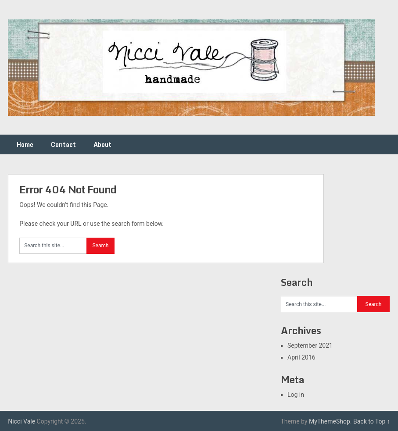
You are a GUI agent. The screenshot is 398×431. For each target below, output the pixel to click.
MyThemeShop (329, 421)
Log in (295, 394)
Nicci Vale (21, 421)
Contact (63, 144)
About (102, 144)
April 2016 (301, 357)
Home (25, 144)
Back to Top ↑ (371, 421)
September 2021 (310, 345)
